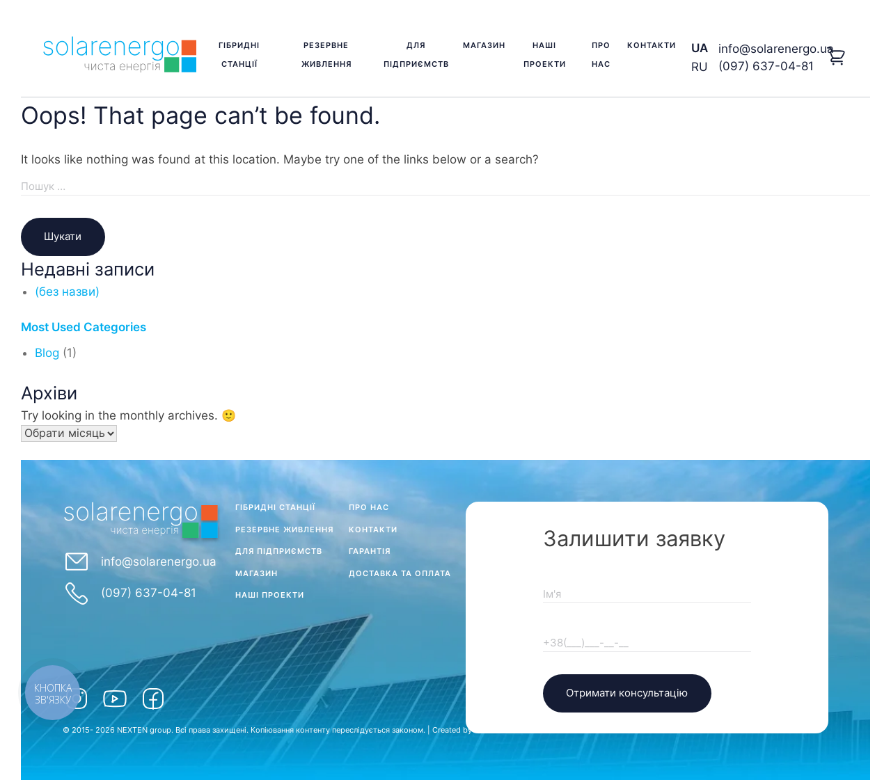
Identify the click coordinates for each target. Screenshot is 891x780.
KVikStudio (494, 730)
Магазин (484, 45)
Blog (47, 353)
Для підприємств (416, 54)
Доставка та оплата (400, 573)
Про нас (601, 54)
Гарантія (370, 551)
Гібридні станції (239, 54)
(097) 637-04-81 (766, 66)
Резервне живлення (326, 54)
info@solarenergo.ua (776, 49)
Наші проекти (544, 54)
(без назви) (67, 292)
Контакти (651, 45)
